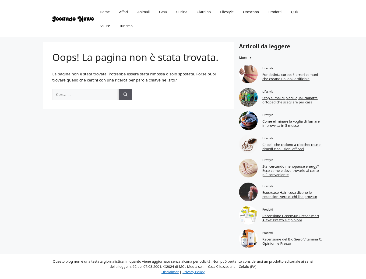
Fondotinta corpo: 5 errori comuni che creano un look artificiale (290, 76)
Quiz (294, 11)
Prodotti (275, 11)
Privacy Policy (194, 271)
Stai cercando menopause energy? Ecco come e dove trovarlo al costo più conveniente (290, 170)
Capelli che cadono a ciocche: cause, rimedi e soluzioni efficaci (291, 146)
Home (105, 11)
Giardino (204, 11)
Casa (163, 11)
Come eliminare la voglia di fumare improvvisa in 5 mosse (291, 123)
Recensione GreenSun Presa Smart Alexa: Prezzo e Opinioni (290, 217)
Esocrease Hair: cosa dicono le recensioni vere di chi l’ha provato (289, 194)
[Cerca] (125, 94)
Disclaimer (170, 271)
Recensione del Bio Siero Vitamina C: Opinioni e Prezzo (292, 241)
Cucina (181, 11)
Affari (123, 11)
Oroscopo (251, 11)
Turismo (126, 25)
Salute (105, 25)
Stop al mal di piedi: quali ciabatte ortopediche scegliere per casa (290, 99)
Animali (143, 11)
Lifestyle (227, 11)
